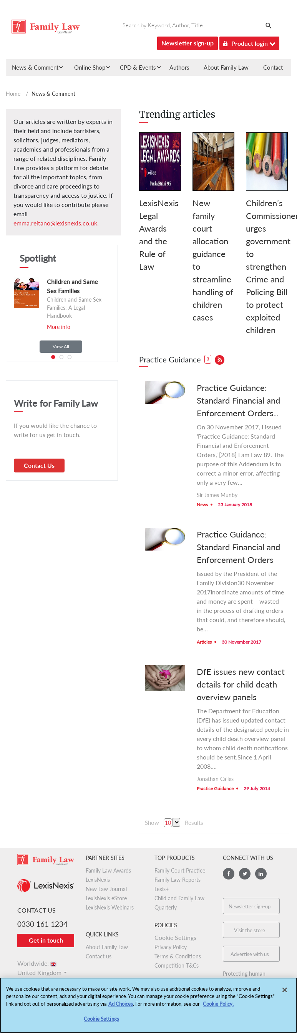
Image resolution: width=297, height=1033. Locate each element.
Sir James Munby (217, 495)
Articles (204, 642)
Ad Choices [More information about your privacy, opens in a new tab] (120, 1004)
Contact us (98, 956)
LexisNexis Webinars (110, 907)
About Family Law (226, 67)
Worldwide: (37, 963)
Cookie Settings (175, 937)
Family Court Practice (179, 870)
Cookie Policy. (218, 1004)
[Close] (284, 989)
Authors (179, 67)
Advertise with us (250, 954)
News (202, 504)
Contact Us (39, 465)
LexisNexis (98, 879)
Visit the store (249, 930)
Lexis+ (161, 889)
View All (61, 346)
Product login (249, 42)
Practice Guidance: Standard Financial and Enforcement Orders (238, 547)
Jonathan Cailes (215, 779)
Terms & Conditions (177, 956)
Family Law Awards (108, 870)
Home (13, 93)
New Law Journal (106, 889)
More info (58, 327)
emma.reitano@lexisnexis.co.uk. (56, 223)
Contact (273, 67)
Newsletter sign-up (187, 43)
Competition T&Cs (176, 965)
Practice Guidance (215, 788)
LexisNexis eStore (106, 898)
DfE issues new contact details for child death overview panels (241, 684)
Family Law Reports (177, 879)
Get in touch (46, 940)
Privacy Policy (170, 947)
